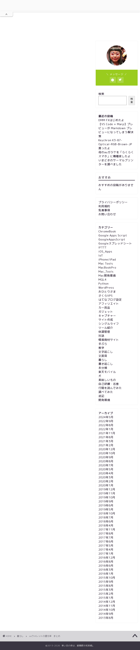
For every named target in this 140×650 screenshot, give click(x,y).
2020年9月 (105, 457)
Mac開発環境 (107, 275)
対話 (101, 336)
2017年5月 (105, 545)
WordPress (106, 288)
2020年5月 (105, 469)
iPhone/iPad (107, 259)
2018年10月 (106, 513)
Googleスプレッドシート (115, 243)
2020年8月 (105, 461)
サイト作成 (105, 320)
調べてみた (105, 392)
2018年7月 (105, 517)
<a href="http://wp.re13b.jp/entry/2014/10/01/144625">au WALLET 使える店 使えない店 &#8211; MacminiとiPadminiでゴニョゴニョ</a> (46, 345)
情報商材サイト (108, 340)
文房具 (102, 356)
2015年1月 (105, 598)
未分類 (102, 368)
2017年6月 (105, 541)
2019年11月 (106, 493)
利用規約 (37, 31)
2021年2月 (105, 445)
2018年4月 (105, 525)
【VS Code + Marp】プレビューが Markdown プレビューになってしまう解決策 (115, 130)
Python (103, 284)
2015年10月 (106, 578)
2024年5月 (105, 417)
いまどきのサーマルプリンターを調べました (115, 162)
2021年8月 (105, 437)
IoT (100, 255)
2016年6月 (105, 566)
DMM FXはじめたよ (111, 120)
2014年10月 (106, 610)
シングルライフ (108, 324)
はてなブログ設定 (110, 300)
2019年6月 (105, 505)
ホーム (17, 31)
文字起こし (105, 352)
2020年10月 (106, 453)
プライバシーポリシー (67, 31)
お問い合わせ (120, 31)
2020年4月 (105, 473)
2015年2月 (105, 594)
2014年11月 (106, 606)
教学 (101, 348)
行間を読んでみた (110, 388)
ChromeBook (107, 231)
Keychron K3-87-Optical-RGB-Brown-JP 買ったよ (115, 144)
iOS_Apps (105, 251)
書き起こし (105, 364)
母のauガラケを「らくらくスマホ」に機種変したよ (116, 154)
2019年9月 (105, 501)
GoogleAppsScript (111, 239)
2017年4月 (105, 549)
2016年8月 (105, 562)
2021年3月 (105, 441)
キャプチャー (107, 316)
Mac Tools (105, 263)
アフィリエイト (108, 304)
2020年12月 (106, 449)
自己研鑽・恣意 (108, 384)
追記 (101, 396)
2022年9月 (105, 421)
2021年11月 (106, 433)
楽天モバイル (107, 372)
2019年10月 (106, 497)
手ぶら (102, 344)
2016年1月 (105, 574)
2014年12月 (106, 602)
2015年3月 (105, 590)
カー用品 (104, 308)
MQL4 (102, 279)
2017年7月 (105, 537)
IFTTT (102, 247)
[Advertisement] (46, 92)
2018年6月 (105, 521)
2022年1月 (105, 429)
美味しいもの (107, 380)
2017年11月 (106, 529)
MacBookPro (107, 267)
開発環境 (104, 400)
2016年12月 (106, 558)
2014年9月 (105, 614)
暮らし (10, 46)
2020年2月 (105, 481)
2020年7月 (105, 465)
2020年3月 (105, 477)
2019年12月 (106, 489)
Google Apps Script (112, 235)
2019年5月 (105, 509)
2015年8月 (105, 586)
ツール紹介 (105, 328)
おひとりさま (107, 292)
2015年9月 (105, 582)
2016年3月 (105, 570)
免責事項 (97, 31)
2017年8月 (105, 533)
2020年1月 (105, 485)
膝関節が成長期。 (70, 13)
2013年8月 (105, 618)
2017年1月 (105, 554)
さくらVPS (105, 296)
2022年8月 (105, 425)
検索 (101, 94)
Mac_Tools (106, 271)
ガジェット (105, 312)
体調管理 (104, 332)
